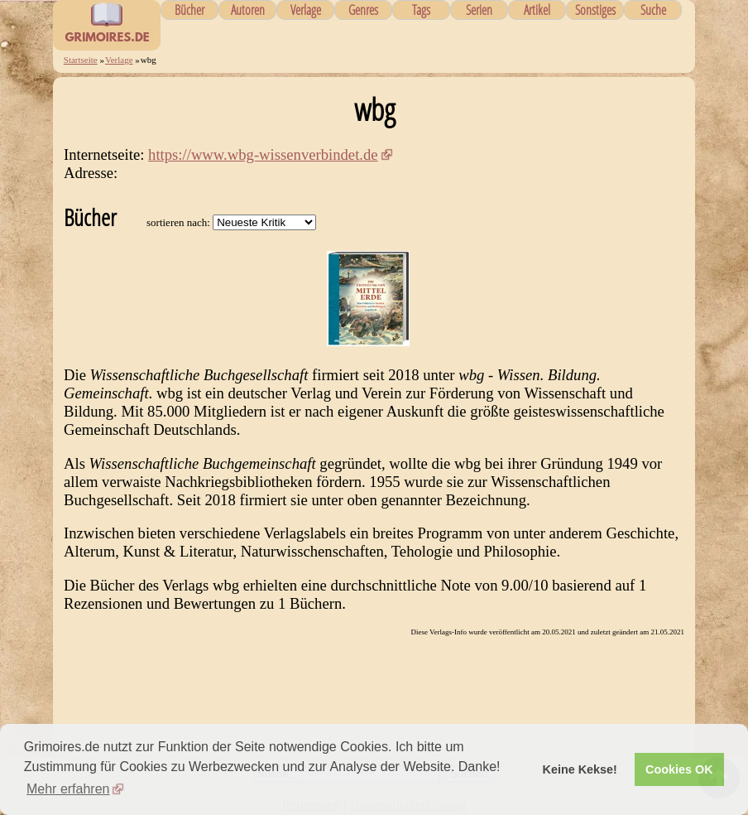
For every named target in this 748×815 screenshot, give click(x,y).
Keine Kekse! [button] (580, 769)
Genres (363, 10)
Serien (479, 10)
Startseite (81, 60)
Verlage (305, 10)
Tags (421, 10)
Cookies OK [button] (679, 769)
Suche (653, 10)
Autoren (248, 10)
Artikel (537, 10)
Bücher (189, 10)
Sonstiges (595, 10)
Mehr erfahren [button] (68, 789)
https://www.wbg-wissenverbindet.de (263, 154)
